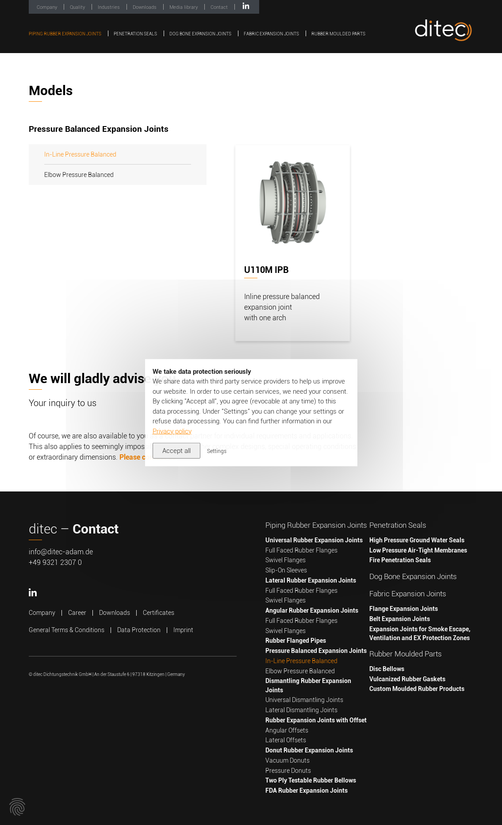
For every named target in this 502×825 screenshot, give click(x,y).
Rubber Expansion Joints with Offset (316, 720)
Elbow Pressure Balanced (79, 174)
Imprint (183, 629)
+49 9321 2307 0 (55, 562)
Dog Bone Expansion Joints (200, 33)
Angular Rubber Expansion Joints (311, 610)
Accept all (176, 451)
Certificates (158, 612)
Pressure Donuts (288, 770)
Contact (220, 7)
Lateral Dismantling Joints (301, 710)
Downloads (145, 7)
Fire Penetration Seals (400, 560)
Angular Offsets (286, 730)
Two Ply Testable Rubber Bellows (310, 780)
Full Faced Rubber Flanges (301, 550)
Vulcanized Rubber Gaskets (407, 679)
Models (51, 90)
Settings (216, 451)
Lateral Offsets (285, 740)
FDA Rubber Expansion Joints (306, 790)
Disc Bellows (386, 668)
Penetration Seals (136, 33)
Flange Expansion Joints (403, 608)
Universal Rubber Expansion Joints (314, 540)
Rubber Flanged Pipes (295, 640)
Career (77, 612)
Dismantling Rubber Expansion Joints (308, 685)
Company (47, 7)
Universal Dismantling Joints (304, 699)
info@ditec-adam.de (61, 552)
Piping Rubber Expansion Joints (65, 33)
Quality (78, 7)
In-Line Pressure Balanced (80, 154)
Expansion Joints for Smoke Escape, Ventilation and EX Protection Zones (420, 633)
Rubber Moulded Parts (338, 33)
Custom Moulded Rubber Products (416, 688)
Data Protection (139, 629)
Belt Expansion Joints (399, 618)
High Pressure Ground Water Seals (416, 540)
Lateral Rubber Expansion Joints (310, 580)
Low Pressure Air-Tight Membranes (418, 550)
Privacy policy (172, 431)
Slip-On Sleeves (286, 570)
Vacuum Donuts (287, 760)
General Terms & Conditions (66, 629)
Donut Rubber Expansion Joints (309, 750)
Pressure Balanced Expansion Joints (316, 650)
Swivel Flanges (285, 560)
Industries (109, 7)
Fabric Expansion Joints (272, 33)
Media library (184, 7)
